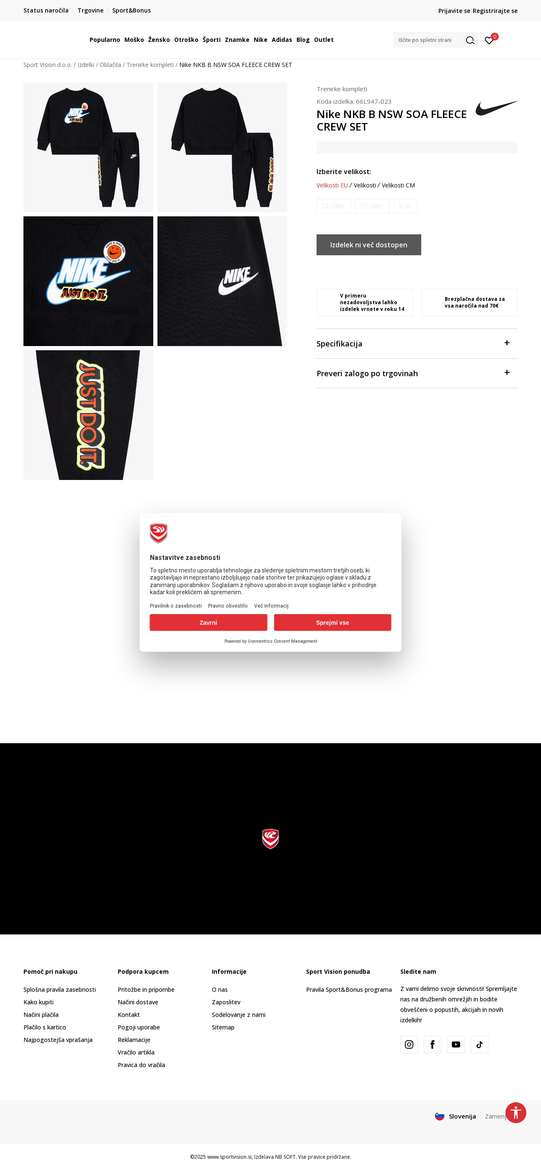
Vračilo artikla (136, 1052)
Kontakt (129, 1015)
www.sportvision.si (229, 1156)
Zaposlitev (226, 1002)
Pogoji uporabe (139, 1027)
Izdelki (85, 65)
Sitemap (223, 1027)
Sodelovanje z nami (238, 1015)
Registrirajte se (495, 11)
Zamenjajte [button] (501, 1116)
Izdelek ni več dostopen (368, 244)
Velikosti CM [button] (398, 185)
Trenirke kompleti (150, 65)
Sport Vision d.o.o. (47, 65)
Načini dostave (138, 1002)
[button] (436, 40)
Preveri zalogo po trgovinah (413, 372)
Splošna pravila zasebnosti (59, 989)
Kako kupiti (38, 1002)
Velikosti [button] (365, 185)
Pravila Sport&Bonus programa (349, 989)
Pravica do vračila (141, 1065)
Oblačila (110, 65)
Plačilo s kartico (44, 1027)
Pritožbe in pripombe (146, 989)
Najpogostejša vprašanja (58, 1040)
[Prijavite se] (489, 39)
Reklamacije (134, 1040)
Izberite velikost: (344, 171)
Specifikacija (413, 343)
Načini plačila (41, 1015)
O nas (220, 989)
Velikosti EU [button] (332, 185)
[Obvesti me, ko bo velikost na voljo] (334, 206)
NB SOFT (285, 1156)
